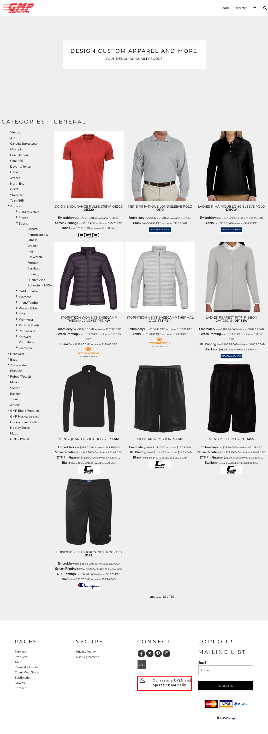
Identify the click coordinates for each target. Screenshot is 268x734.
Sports (23, 223)
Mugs (14, 433)
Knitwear (25, 337)
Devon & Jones (20, 167)
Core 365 (16, 161)
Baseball (33, 268)
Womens (25, 297)
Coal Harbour (19, 155)
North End (17, 183)
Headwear (17, 354)
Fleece (23, 218)
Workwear (26, 320)
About (19, 662)
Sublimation (23, 678)
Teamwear (26, 348)
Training (15, 399)
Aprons (15, 405)
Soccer (15, 388)
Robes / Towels (21, 376)
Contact (20, 688)
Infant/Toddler (29, 303)
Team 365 (17, 200)
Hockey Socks (20, 428)
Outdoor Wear (29, 291)
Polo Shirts (26, 342)
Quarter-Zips (36, 280)
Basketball (34, 257)
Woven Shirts (28, 308)
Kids (30, 251)
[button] (255, 8)
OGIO (14, 189)
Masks (14, 382)
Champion (17, 149)
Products (21, 657)
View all (16, 132)
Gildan (15, 172)
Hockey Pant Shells (24, 422)
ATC (13, 138)
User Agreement (87, 657)
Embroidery (66, 218)
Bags (13, 359)
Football (33, 263)
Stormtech (17, 195)
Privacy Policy (86, 652)
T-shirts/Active (29, 212)
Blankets (16, 371)
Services (20, 652)
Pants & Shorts (29, 325)
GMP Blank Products (25, 411)
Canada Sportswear (23, 144)
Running (33, 274)
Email (202, 663)
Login (225, 8)
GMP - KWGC (20, 439)
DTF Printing (207, 344)
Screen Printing (65, 223)
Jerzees (15, 178)
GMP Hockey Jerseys (24, 416)
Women (32, 246)
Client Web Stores (27, 672)
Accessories (18, 365)
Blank (66, 228)
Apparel (15, 206)
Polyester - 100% (39, 285)
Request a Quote (26, 667)
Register (241, 8)
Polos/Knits (27, 331)
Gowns (20, 683)
